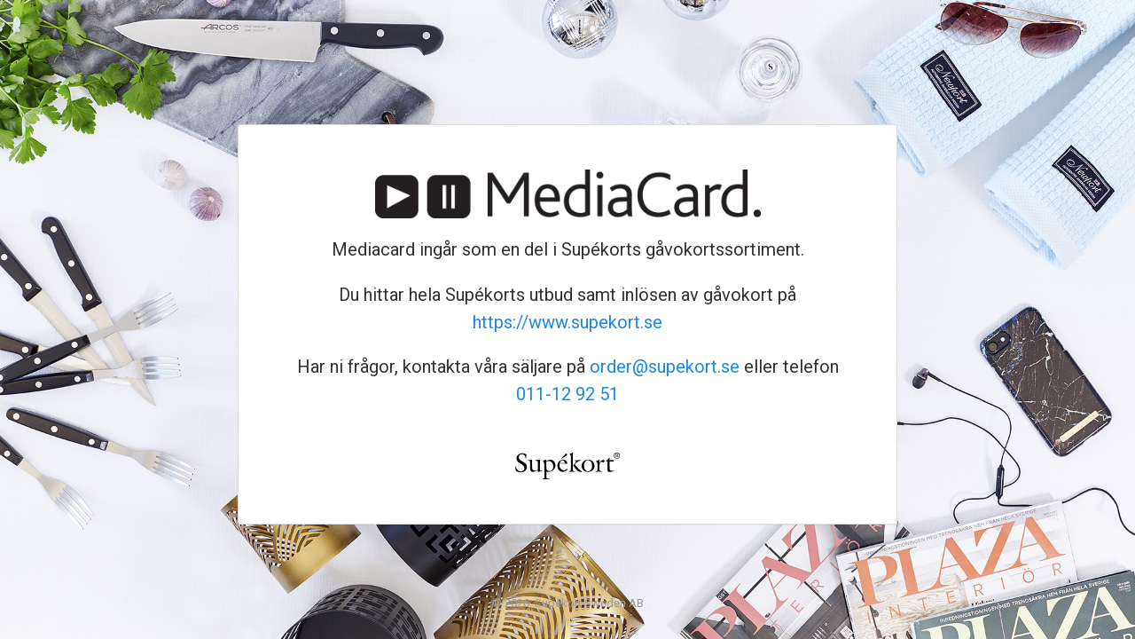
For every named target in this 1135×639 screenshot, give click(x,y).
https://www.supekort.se (567, 322)
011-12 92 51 (567, 394)
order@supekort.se (665, 366)
